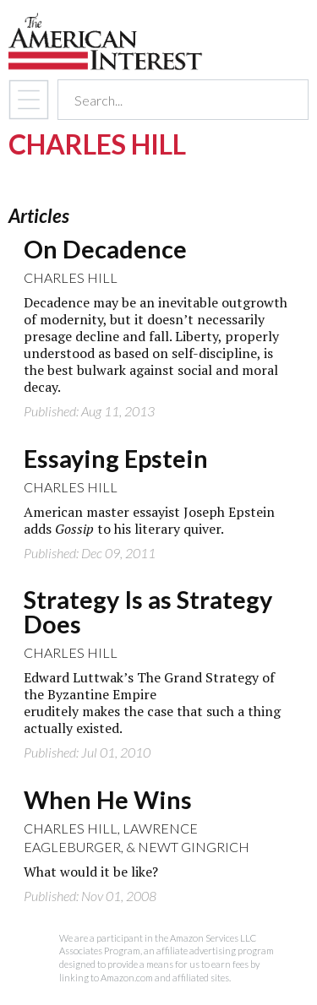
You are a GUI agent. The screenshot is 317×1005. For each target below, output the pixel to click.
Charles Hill (71, 277)
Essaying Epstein (116, 458)
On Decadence (105, 249)
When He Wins (108, 799)
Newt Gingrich (193, 847)
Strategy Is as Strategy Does (148, 611)
